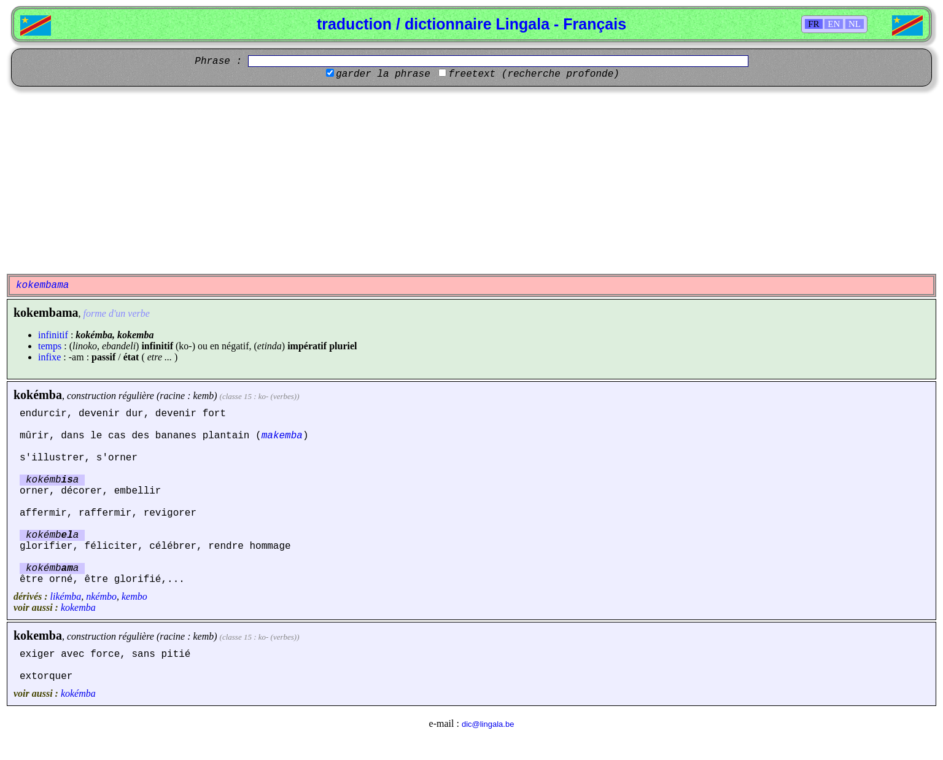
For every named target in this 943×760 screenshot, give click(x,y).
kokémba (38, 394)
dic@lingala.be (488, 724)
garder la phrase (383, 74)
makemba (282, 435)
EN (834, 24)
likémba (66, 596)
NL (854, 24)
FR (813, 24)
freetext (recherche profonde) (533, 74)
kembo (134, 596)
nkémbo (101, 596)
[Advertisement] (471, 179)
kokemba (78, 607)
